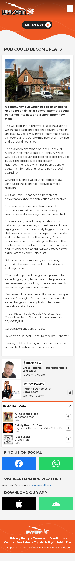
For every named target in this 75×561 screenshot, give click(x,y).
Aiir (68, 547)
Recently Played (37, 405)
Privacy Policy (20, 538)
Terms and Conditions (49, 538)
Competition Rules (17, 542)
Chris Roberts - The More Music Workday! (45, 369)
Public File (64, 542)
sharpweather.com (43, 485)
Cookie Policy (43, 542)
